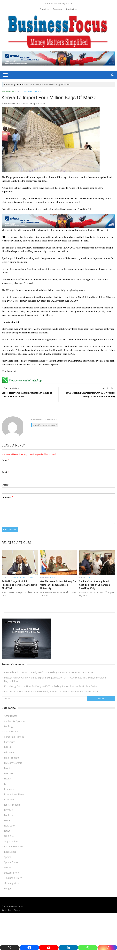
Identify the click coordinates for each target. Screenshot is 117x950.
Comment (7, 497)
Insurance (9, 789)
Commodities (11, 731)
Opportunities (11, 841)
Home (7, 84)
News (13, 577)
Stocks (7, 867)
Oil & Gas (9, 836)
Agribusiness (18, 84)
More (7, 820)
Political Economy (25, 577)
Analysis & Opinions (14, 721)
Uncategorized (11, 883)
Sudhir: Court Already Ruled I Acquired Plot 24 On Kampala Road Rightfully (94, 585)
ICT (6, 783)
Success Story (11, 872)
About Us (44, 9)
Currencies (9, 741)
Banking (8, 726)
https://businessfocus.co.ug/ (45, 425)
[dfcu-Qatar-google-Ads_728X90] (58, 215)
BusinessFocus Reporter (16, 103)
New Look (9, 825)
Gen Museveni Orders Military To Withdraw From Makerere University (58, 585)
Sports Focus (11, 862)
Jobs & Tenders (12, 804)
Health (7, 778)
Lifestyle (8, 809)
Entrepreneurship (13, 762)
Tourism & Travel (13, 877)
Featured (19, 91)
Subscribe (6, 910)
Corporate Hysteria (14, 736)
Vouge (7, 888)
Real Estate (10, 851)
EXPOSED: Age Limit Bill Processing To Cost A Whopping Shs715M (19, 585)
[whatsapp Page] (23, 378)
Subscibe (57, 9)
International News (33, 91)
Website (5, 484)
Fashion (8, 768)
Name (5, 460)
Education (9, 752)
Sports (7, 857)
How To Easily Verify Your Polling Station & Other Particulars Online (57, 672)
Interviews (9, 799)
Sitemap (17, 910)
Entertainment (11, 757)
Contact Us (71, 9)
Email (5, 472)
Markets (8, 815)
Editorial (8, 747)
